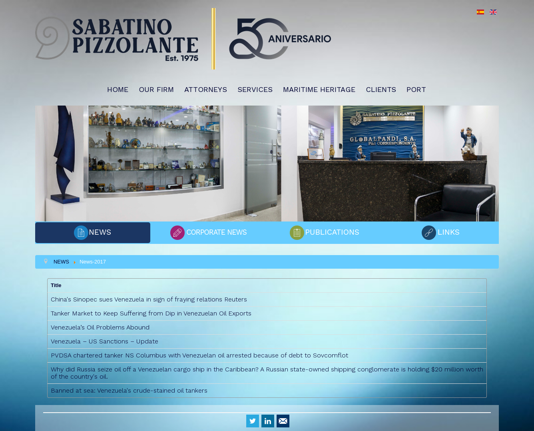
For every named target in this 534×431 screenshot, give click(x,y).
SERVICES (255, 89)
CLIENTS (381, 89)
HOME (117, 89)
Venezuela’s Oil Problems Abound (100, 327)
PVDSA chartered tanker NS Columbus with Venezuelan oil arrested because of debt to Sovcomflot (199, 355)
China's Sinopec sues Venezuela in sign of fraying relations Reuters (149, 299)
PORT (416, 89)
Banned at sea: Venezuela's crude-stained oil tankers (129, 390)
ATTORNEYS (205, 89)
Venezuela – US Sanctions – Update (104, 341)
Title (56, 285)
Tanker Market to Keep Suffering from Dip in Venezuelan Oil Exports (151, 313)
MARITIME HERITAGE (319, 89)
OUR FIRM (156, 89)
